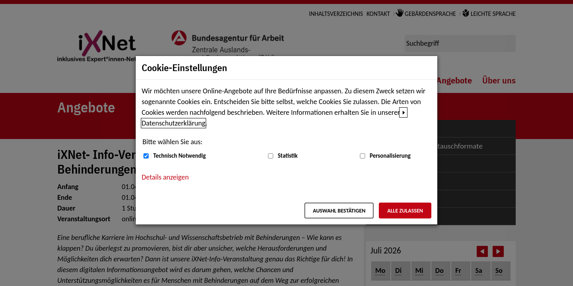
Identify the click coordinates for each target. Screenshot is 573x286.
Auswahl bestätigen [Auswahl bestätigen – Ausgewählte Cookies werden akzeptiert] (339, 210)
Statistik (288, 155)
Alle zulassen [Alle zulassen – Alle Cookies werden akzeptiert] (405, 210)
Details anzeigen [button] (165, 177)
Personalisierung (390, 155)
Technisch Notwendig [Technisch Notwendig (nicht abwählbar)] (179, 155)
